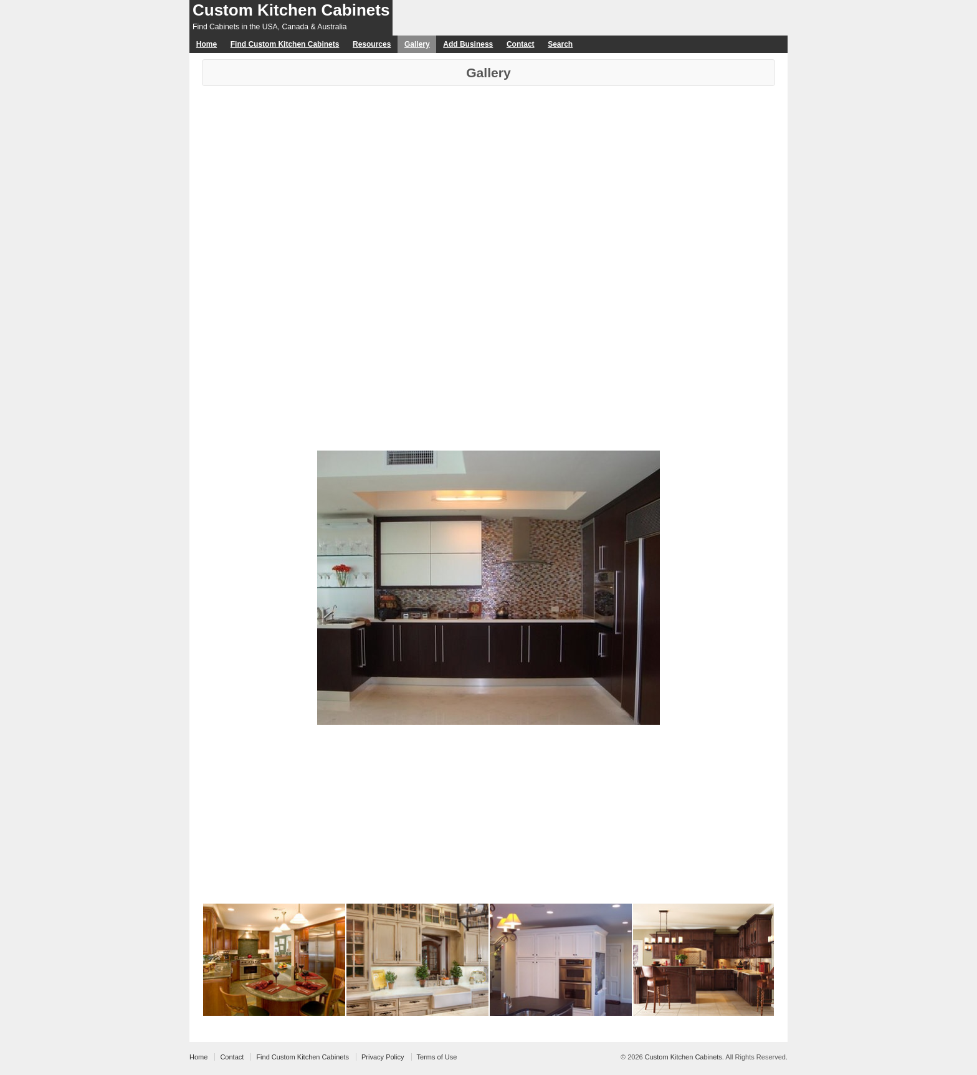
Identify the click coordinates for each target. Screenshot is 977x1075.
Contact (521, 44)
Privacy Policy (382, 1057)
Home (206, 44)
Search (560, 44)
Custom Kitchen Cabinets (291, 10)
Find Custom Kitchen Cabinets (285, 44)
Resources (372, 44)
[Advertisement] (488, 179)
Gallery (417, 44)
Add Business (468, 44)
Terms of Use (437, 1057)
